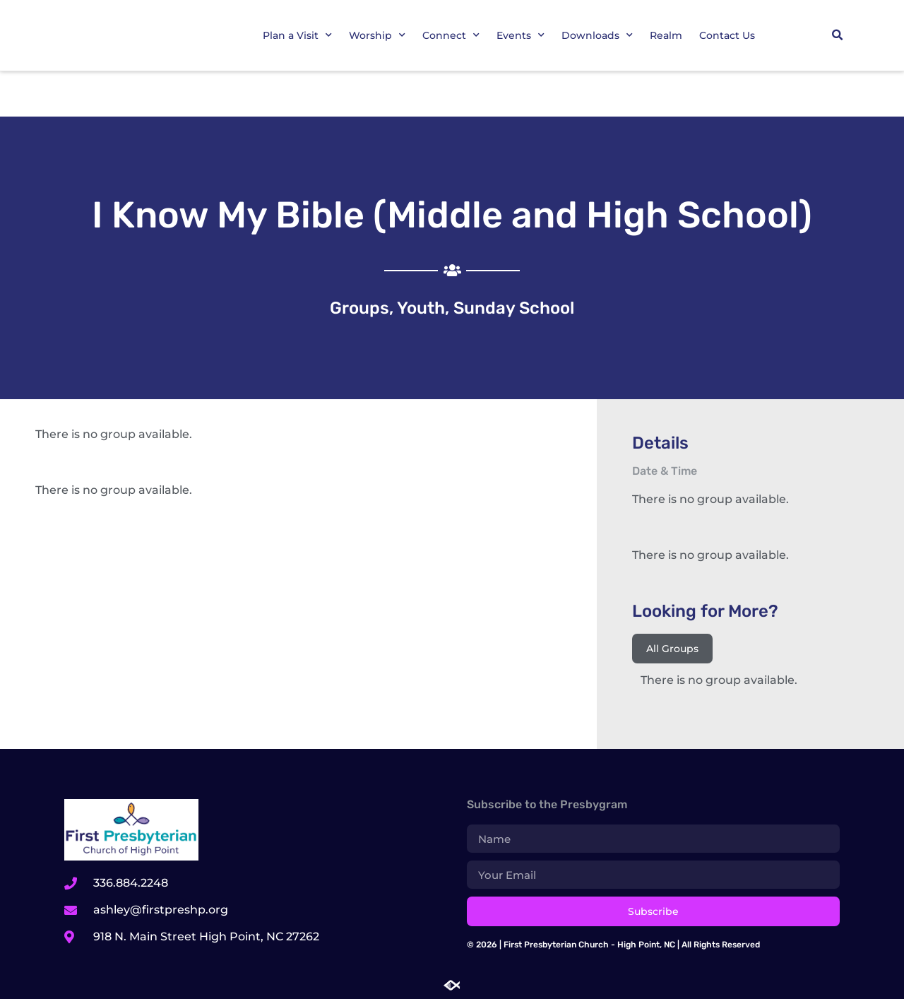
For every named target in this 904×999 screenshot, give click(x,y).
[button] (838, 35)
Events (520, 35)
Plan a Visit (297, 35)
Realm (666, 35)
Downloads (597, 35)
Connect (451, 35)
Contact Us (727, 35)
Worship (377, 35)
